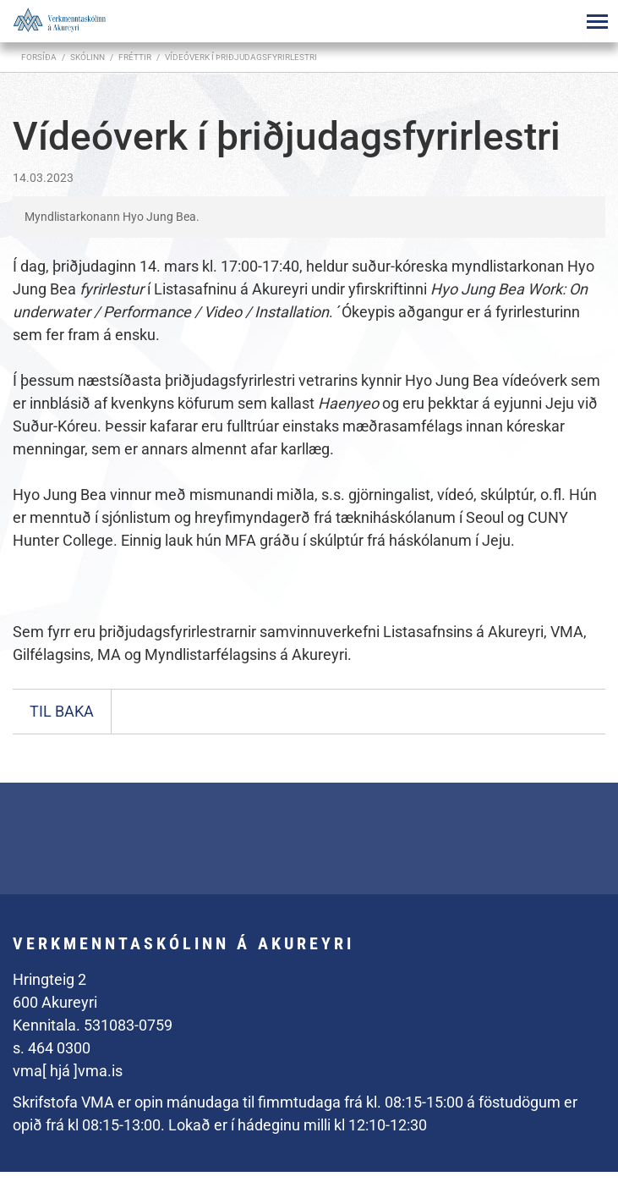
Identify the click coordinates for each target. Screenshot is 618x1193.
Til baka (62, 711)
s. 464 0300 (51, 1048)
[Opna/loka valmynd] (597, 21)
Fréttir (134, 57)
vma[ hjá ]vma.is (68, 1071)
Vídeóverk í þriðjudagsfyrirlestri (241, 57)
